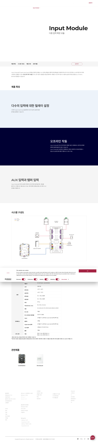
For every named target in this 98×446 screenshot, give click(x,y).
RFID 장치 (23, 408)
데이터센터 (7, 416)
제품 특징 (13, 64)
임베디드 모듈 (24, 429)
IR (71, 402)
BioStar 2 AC (24, 399)
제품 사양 (28, 64)
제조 (6, 420)
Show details (64, 443)
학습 (38, 396)
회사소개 (72, 391)
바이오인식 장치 (24, 406)
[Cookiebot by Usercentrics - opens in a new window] (8, 443)
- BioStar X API (24, 420)
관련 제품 (35, 64)
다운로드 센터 (39, 393)
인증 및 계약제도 (55, 391)
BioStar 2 (23, 397)
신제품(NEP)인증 (56, 394)
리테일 (6, 418)
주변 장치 (26, 7)
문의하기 (90, 3)
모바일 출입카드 (8, 400)
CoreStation (21, 365)
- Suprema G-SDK (25, 422)
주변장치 (23, 412)
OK (87, 435)
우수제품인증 (55, 397)
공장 (6, 410)
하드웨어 (16, 7)
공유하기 (85, 63)
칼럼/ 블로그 (73, 398)
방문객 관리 (7, 397)
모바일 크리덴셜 (24, 410)
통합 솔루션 (23, 418)
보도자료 (72, 396)
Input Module (36, 7)
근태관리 (7, 402)
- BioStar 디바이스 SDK (26, 424)
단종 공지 (39, 398)
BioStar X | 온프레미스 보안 (27, 393)
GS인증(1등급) (55, 395)
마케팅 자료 (39, 395)
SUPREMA (8, 3)
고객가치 (72, 393)
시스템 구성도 (21, 64)
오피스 (6, 408)
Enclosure (40, 365)
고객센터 (38, 391)
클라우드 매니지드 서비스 (10, 399)
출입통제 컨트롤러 (24, 404)
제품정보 (8, 7)
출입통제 (7, 393)
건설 (6, 412)
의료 (6, 414)
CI (71, 395)
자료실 (53, 401)
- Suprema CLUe (25, 425)
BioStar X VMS (24, 395)
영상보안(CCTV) (8, 395)
